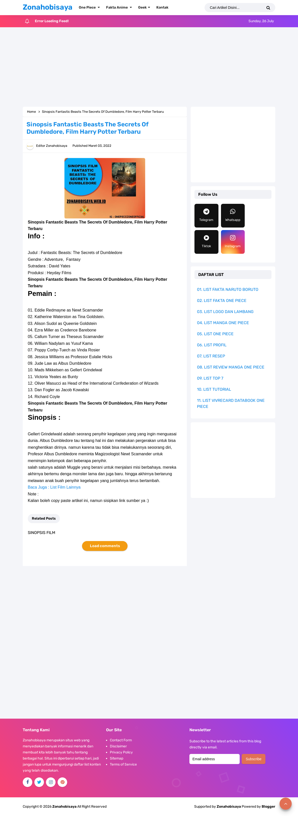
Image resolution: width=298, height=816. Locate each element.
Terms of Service (123, 764)
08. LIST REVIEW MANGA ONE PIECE (230, 367)
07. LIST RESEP (211, 356)
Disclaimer (118, 746)
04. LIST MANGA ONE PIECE (223, 322)
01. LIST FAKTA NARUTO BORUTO (227, 289)
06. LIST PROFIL (212, 345)
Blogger (268, 806)
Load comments (105, 546)
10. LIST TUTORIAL (214, 389)
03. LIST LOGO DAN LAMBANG (225, 311)
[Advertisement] (149, 67)
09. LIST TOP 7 (210, 378)
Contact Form (121, 740)
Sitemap (116, 758)
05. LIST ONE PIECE (215, 333)
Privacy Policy (121, 752)
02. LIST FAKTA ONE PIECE (221, 300)
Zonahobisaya (229, 806)
